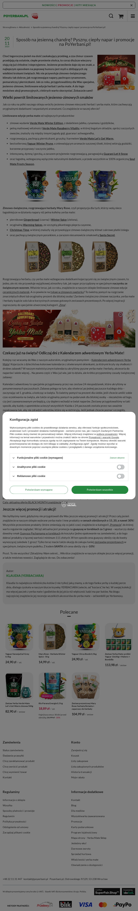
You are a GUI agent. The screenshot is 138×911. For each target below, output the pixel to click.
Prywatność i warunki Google (104, 437)
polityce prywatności (106, 434)
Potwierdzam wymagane (38, 489)
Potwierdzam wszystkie (100, 489)
